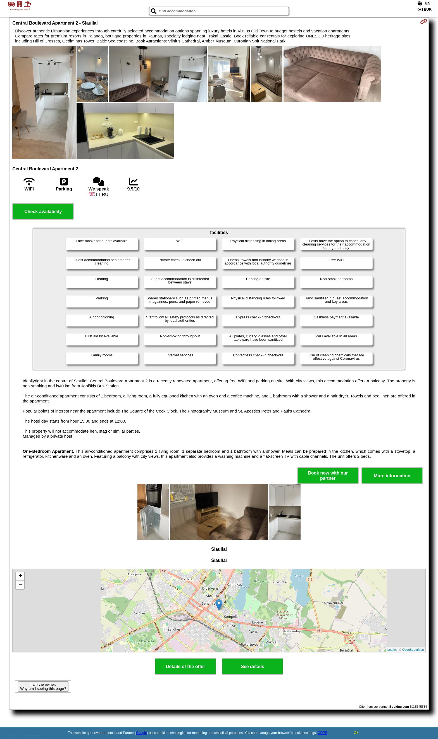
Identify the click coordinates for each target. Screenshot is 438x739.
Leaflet (392, 649)
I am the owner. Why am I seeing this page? (43, 686)
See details (252, 666)
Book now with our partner (328, 476)
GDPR (322, 733)
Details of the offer (185, 666)
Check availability (43, 211)
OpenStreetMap (413, 649)
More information (392, 475)
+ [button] (20, 576)
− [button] (20, 585)
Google (141, 733)
